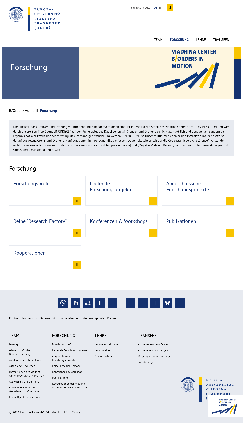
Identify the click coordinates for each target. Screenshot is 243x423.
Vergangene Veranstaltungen (155, 356)
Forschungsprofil (62, 344)
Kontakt (14, 318)
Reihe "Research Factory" (66, 366)
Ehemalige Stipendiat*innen (25, 397)
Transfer (221, 31)
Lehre (201, 31)
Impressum (29, 318)
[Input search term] (203, 7)
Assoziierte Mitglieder (22, 366)
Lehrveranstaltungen (107, 344)
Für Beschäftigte (140, 7)
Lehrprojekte (102, 350)
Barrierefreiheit (69, 318)
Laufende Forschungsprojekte (69, 350)
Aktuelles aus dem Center (153, 344)
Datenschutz (48, 318)
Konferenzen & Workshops (68, 371)
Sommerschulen (104, 356)
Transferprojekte (147, 362)
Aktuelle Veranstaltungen (153, 350)
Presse (111, 318)
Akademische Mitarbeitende (25, 360)
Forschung (179, 31)
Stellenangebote (93, 318)
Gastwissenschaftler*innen (24, 381)
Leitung (13, 344)
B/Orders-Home (21, 110)
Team (158, 31)
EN (160, 7)
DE (155, 7)
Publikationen (60, 377)
